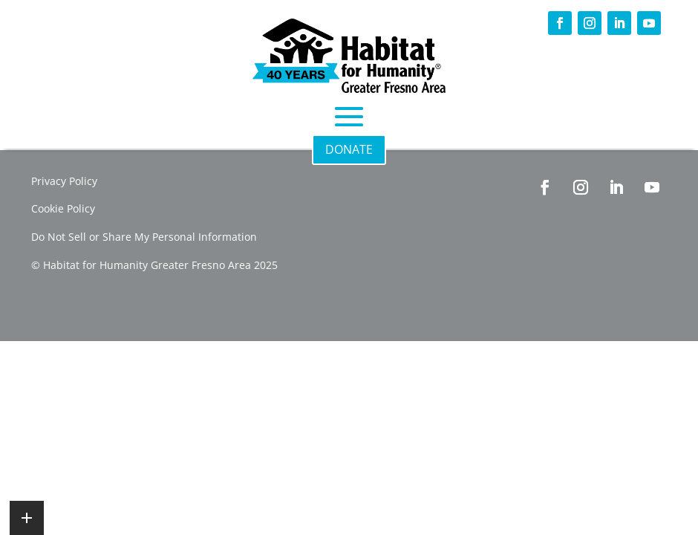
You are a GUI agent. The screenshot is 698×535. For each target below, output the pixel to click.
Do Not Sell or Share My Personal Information (144, 237)
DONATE (349, 149)
